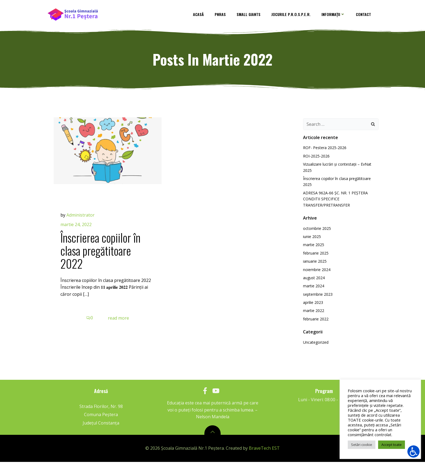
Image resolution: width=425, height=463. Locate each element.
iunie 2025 (311, 238)
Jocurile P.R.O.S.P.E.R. (294, 15)
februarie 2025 (315, 255)
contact (366, 15)
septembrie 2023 (317, 296)
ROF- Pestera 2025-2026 (324, 149)
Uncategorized (315, 344)
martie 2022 (312, 312)
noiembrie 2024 (316, 271)
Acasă (201, 15)
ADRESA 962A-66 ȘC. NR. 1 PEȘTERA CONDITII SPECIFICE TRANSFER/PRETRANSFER (334, 201)
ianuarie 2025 (314, 263)
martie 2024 (312, 288)
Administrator (82, 218)
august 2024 (313, 279)
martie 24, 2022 (77, 228)
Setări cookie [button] (361, 444)
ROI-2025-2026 (315, 158)
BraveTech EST (264, 450)
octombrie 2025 (316, 230)
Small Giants (251, 15)
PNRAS (223, 15)
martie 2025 (312, 246)
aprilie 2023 (312, 304)
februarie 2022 (315, 321)
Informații (336, 15)
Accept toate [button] (391, 444)
